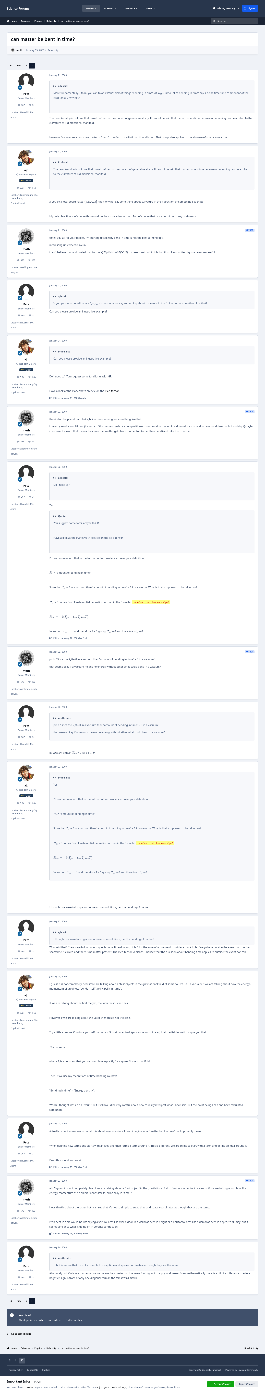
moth (19, 50)
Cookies (46, 1370)
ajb (26, 170)
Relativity (53, 50)
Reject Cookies (246, 1384)
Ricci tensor (112, 391)
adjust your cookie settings (111, 1387)
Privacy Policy (16, 1370)
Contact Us (32, 1370)
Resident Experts (27, 174)
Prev (19, 65)
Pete (26, 94)
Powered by (241, 1370)
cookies (29, 1387)
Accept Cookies (220, 1384)
